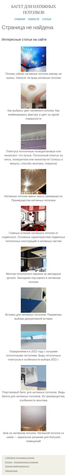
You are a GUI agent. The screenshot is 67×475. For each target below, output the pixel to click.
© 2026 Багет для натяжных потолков (19, 458)
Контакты (8, 462)
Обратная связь (11, 471)
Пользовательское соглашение (26, 462)
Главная (19, 18)
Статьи (46, 18)
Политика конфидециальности (17, 466)
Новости (33, 18)
